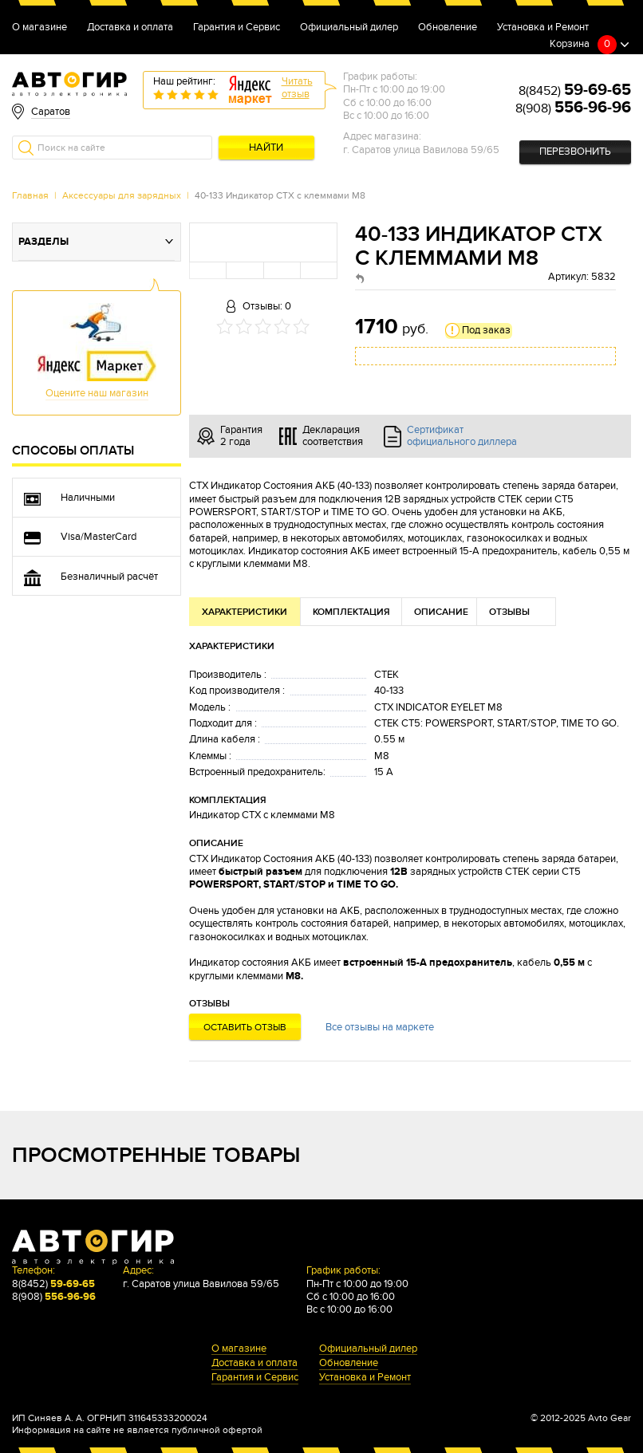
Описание (441, 612)
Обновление (447, 27)
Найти (266, 148)
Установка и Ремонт (543, 27)
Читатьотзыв (297, 88)
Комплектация (351, 612)
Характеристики (244, 612)
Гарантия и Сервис (236, 27)
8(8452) (575, 91)
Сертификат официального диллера (462, 436)
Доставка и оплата (130, 27)
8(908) (573, 108)
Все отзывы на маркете (379, 1028)
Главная (30, 195)
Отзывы (509, 612)
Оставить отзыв (244, 1027)
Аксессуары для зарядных (121, 195)
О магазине (39, 27)
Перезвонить (575, 152)
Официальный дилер (349, 27)
